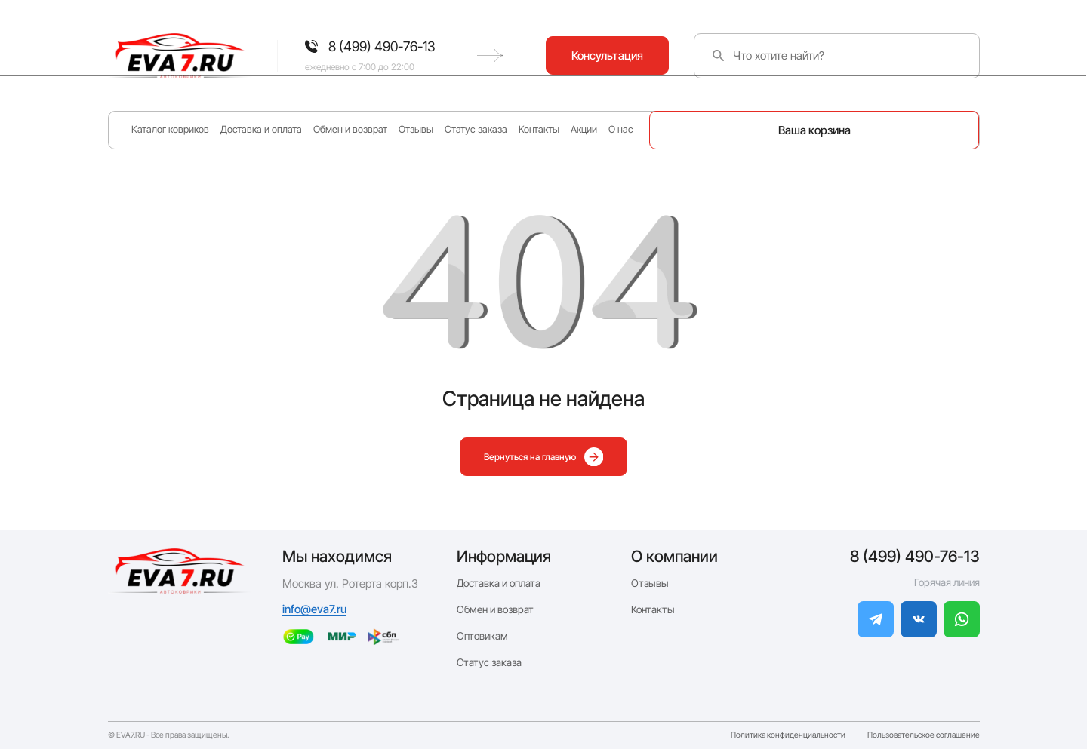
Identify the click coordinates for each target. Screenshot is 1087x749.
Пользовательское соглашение (923, 736)
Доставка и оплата (261, 129)
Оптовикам (482, 636)
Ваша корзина (814, 130)
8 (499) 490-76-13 (915, 556)
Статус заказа (476, 129)
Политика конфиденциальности (788, 736)
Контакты (539, 129)
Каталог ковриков (170, 129)
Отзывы (416, 129)
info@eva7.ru (314, 609)
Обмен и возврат (350, 129)
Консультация (917, 55)
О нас (620, 129)
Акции (584, 129)
